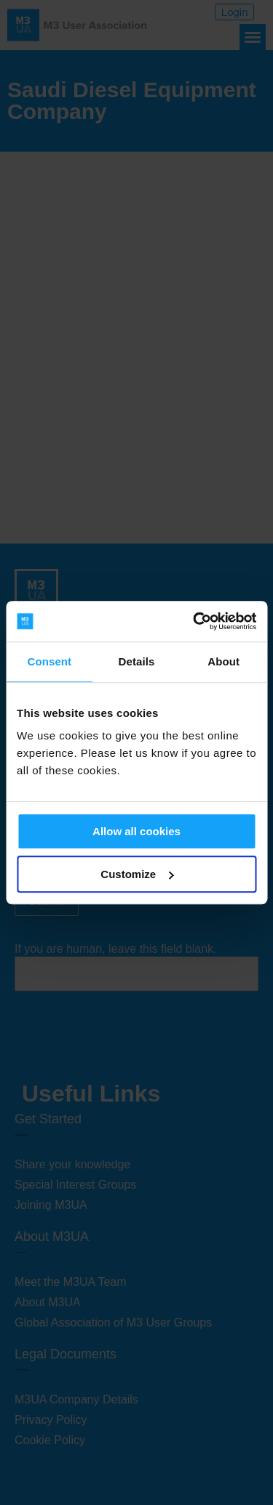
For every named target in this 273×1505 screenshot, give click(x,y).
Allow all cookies (136, 831)
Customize (136, 874)
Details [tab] (137, 661)
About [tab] (223, 661)
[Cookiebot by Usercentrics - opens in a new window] (194, 621)
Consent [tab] (49, 661)
